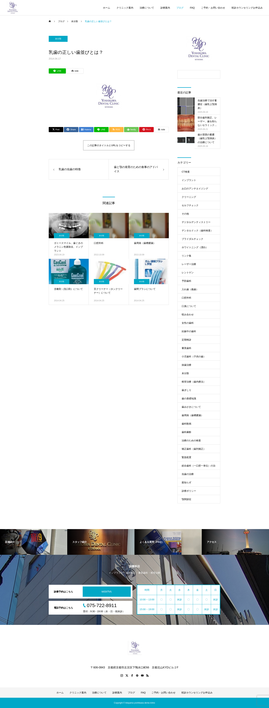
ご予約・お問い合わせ (213, 7)
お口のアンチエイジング (195, 188)
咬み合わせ (188, 314)
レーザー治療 (189, 264)
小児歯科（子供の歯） (194, 356)
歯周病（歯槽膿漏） (192, 415)
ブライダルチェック (192, 239)
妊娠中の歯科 (189, 331)
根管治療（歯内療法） (194, 381)
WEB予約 (107, 591)
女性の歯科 (188, 323)
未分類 (58, 39)
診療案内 (165, 7)
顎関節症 (186, 499)
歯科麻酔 (186, 432)
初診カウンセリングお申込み (247, 7)
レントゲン (188, 272)
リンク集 (186, 255)
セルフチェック (190, 205)
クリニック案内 (124, 7)
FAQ (192, 7)
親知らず (186, 482)
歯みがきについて (191, 407)
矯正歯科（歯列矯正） (194, 448)
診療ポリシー (189, 490)
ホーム (106, 7)
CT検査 (186, 171)
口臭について (189, 306)
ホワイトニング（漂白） (195, 247)
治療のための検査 (191, 440)
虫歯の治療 (188, 474)
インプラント (189, 180)
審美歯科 (186, 348)
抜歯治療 (186, 365)
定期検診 (186, 339)
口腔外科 (186, 297)
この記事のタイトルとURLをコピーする (108, 145)
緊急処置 (186, 457)
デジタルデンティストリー (196, 222)
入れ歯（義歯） (190, 289)
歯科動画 (186, 423)
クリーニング (189, 197)
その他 (185, 213)
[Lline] (57, 71)
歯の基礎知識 (189, 398)
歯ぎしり (186, 390)
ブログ (180, 7)
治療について (147, 7)
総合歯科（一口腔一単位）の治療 (198, 467)
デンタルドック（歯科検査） (197, 230)
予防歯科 (186, 281)
